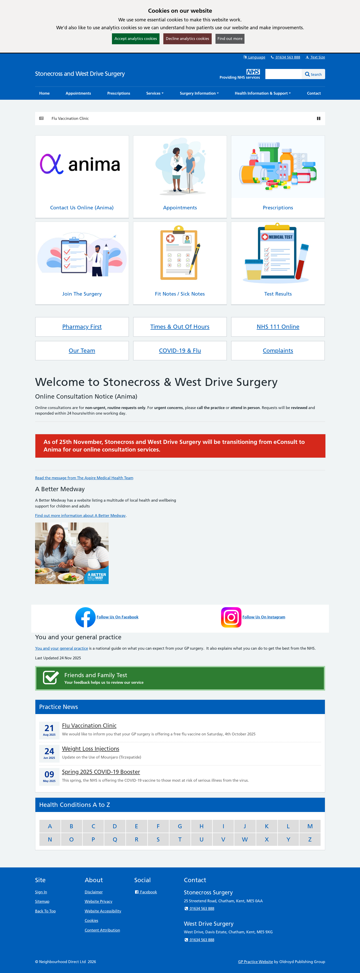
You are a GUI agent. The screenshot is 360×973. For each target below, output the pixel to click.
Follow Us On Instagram (263, 617)
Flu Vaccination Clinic (70, 118)
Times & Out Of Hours (179, 326)
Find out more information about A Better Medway (80, 515)
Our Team (82, 350)
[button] (155, 93)
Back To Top (45, 911)
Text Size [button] (315, 57)
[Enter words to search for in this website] (283, 74)
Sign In (41, 892)
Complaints (278, 350)
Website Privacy (98, 901)
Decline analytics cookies (187, 38)
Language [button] (254, 57)
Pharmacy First (82, 326)
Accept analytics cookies (135, 38)
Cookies (91, 920)
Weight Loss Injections (90, 748)
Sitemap (42, 901)
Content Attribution (102, 930)
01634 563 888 (285, 57)
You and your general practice (61, 648)
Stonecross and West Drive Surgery (80, 73)
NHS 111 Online (278, 326)
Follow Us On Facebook (117, 617)
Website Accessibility (103, 911)
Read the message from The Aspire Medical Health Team (84, 477)
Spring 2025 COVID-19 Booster (101, 771)
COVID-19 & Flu (180, 350)
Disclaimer (94, 892)
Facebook (145, 892)
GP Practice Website (255, 961)
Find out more (230, 38)
